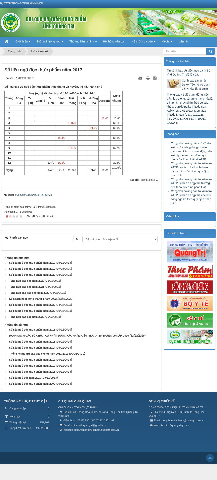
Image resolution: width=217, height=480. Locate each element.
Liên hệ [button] (183, 41)
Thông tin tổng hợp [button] (50, 42)
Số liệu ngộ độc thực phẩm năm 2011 (32, 371)
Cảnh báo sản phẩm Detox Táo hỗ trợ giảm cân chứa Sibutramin (196, 84)
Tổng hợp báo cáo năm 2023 (26, 316)
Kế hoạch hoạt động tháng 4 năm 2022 (33, 298)
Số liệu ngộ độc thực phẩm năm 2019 (32, 268)
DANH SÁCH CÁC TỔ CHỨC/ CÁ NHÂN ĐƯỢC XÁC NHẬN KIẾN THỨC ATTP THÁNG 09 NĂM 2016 (69, 335)
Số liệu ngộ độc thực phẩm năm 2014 (32, 347)
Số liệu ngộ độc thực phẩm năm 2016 (32, 329)
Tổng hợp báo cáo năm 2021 (26, 286)
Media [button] (167, 42)
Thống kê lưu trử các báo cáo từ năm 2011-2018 (38, 353)
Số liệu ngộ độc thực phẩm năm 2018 (32, 262)
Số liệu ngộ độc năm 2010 (25, 377)
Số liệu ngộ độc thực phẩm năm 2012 (32, 365)
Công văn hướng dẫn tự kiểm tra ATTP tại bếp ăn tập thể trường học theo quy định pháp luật (191, 183)
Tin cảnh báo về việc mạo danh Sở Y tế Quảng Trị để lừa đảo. (189, 72)
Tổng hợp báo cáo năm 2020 (26, 280)
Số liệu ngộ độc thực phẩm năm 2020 (32, 274)
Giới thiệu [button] (22, 42)
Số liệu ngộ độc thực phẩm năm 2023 (32, 310)
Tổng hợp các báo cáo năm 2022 (29, 292)
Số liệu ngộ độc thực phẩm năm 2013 (32, 359)
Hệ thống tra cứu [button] (144, 42)
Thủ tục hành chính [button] (83, 42)
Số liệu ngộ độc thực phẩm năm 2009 (32, 383)
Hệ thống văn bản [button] (114, 41)
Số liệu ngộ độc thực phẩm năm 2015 (32, 341)
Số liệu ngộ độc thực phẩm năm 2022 (32, 304)
